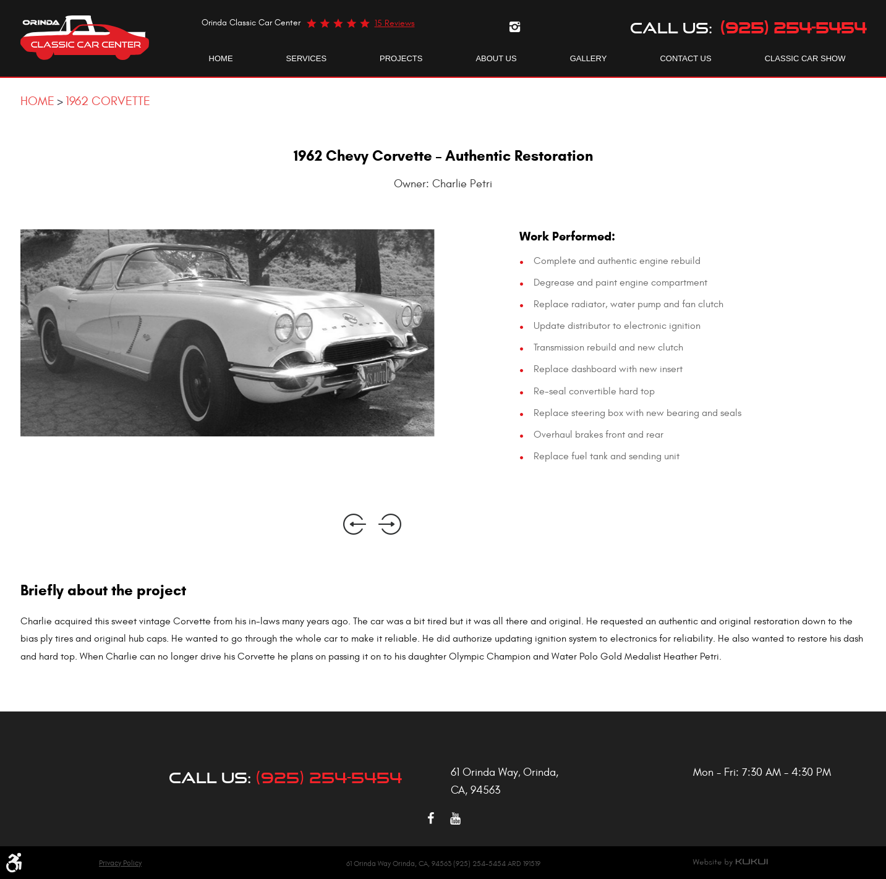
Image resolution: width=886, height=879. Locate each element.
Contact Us (685, 58)
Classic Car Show (805, 58)
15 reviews (395, 23)
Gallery (588, 58)
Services (306, 58)
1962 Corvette (108, 101)
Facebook (431, 818)
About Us (495, 58)
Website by (730, 862)
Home (221, 58)
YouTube (455, 818)
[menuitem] (221, 59)
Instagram (515, 26)
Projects (401, 58)
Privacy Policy (120, 863)
